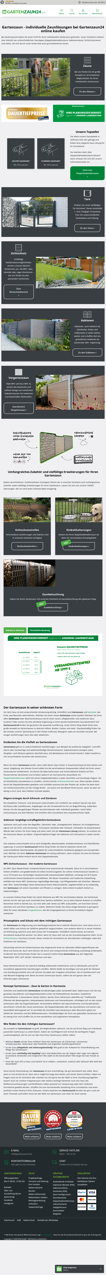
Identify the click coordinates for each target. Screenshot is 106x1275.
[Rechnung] (81, 1207)
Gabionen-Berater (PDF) (63, 1185)
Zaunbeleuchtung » (53, 607)
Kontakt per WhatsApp (47, 1220)
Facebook (8, 1200)
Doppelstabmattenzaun (14, 778)
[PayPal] (81, 1193)
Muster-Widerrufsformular (37, 1192)
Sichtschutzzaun (11, 938)
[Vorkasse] (92, 1200)
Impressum (9, 1220)
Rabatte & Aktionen (15, 630)
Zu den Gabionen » (87, 352)
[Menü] (61, 11)
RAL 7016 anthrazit (21, 163)
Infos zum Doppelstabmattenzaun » (87, 173)
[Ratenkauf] (92, 1207)
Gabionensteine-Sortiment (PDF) (60, 1189)
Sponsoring (9, 1197)
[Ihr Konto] (83, 11)
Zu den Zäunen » (87, 91)
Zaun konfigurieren (62, 1194)
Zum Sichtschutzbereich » (18, 291)
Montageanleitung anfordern (37, 1202)
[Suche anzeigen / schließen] (72, 11)
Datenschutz (29, 1220)
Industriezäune (60, 1204)
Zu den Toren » (87, 228)
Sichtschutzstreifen (66, 781)
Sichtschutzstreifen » (27, 546)
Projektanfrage (35, 1178)
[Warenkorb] (97, 11)
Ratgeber (57, 1213)
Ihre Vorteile (34, 1184)
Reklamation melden (38, 1197)
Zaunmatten (58, 1210)
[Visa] (92, 1193)
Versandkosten (47, 1235)
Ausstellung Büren (12, 1193)
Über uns (8, 1190)
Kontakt (7, 1187)
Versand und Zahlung (38, 1181)
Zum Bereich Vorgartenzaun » (18, 408)
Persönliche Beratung (40, 630)
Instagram (8, 1203)
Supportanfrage (36, 1207)
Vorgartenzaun (35, 910)
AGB (19, 1220)
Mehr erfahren (32, 1136)
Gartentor (92, 712)
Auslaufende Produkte (63, 1181)
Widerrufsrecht (35, 1187)
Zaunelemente (59, 1197)
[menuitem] (61, 11)
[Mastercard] (81, 1200)
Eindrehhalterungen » (78, 546)
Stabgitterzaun (59, 1207)
